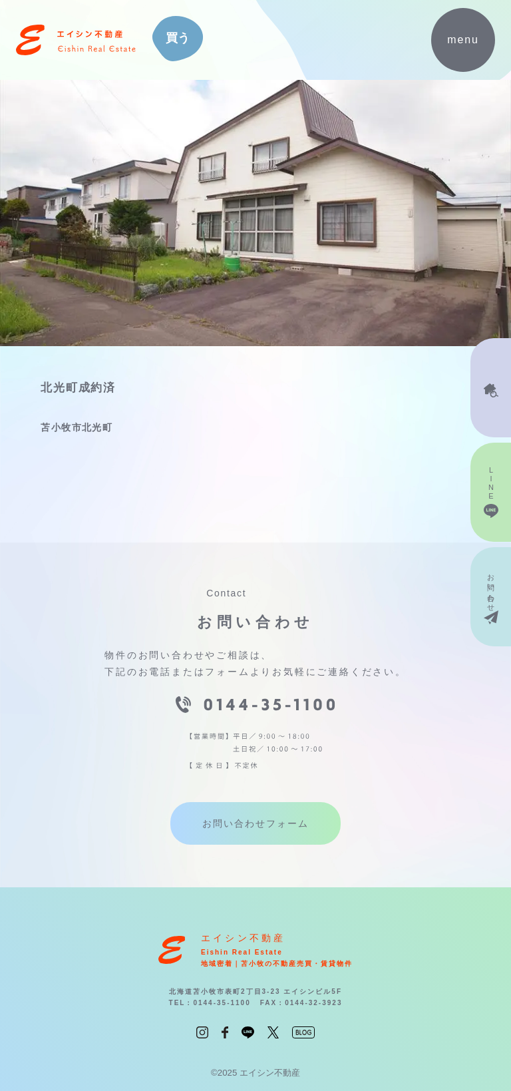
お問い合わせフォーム (255, 823)
